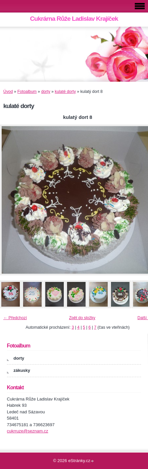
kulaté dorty (65, 91)
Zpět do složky (82, 318)
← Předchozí (15, 318)
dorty (45, 91)
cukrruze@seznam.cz (27, 430)
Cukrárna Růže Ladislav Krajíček (74, 18)
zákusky (22, 370)
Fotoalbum (27, 91)
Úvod (8, 91)
